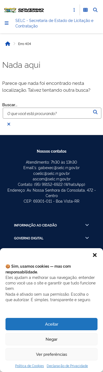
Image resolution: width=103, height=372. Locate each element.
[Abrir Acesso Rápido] (74, 9)
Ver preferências (51, 354)
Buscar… (9, 104)
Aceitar (51, 324)
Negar (51, 339)
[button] (95, 255)
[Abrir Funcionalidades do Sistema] (85, 9)
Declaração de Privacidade (67, 365)
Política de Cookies (29, 365)
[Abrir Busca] (95, 9)
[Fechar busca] (8, 124)
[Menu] (6, 23)
